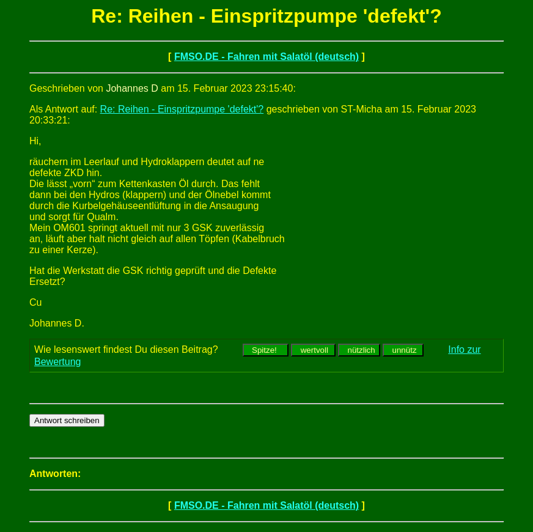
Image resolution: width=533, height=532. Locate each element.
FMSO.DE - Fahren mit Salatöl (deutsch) (266, 56)
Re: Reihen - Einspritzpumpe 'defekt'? (182, 109)
